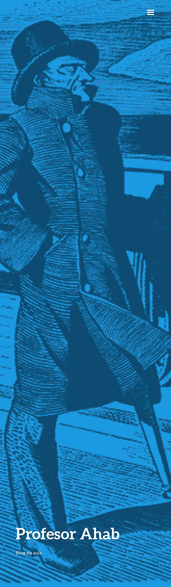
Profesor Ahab (67, 533)
